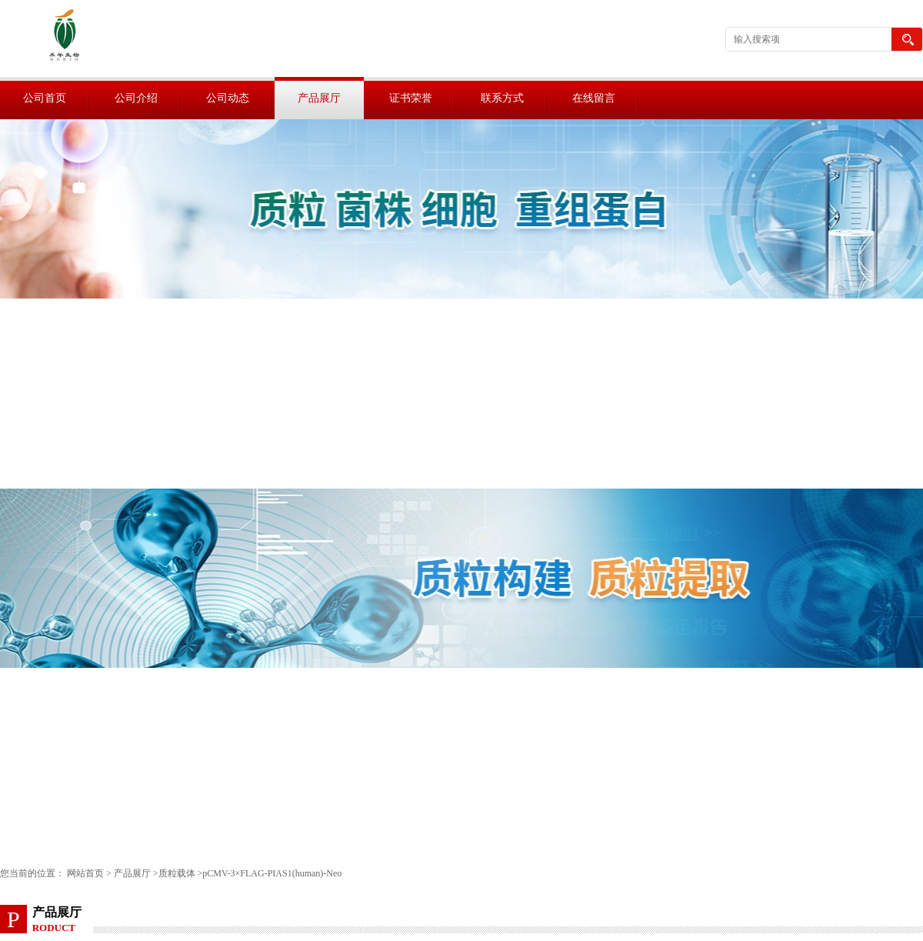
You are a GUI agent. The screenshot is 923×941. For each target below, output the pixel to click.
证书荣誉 (410, 98)
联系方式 (502, 98)
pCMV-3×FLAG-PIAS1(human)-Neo (272, 873)
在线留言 (593, 98)
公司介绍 (136, 98)
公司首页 (44, 98)
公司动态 (227, 98)
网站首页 (85, 873)
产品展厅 (319, 98)
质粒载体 (176, 873)
